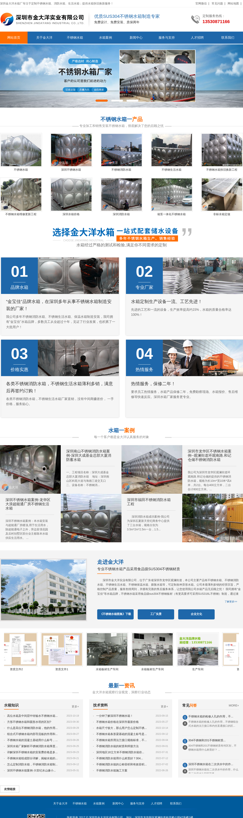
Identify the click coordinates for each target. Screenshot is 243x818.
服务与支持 (167, 37)
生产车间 (200, 669)
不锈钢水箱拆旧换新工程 (221, 169)
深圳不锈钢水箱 (71, 169)
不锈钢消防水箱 (121, 169)
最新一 (121, 686)
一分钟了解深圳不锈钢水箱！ (114, 715)
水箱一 (121, 430)
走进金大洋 (110, 562)
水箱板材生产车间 (109, 669)
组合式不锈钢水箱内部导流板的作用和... (32, 734)
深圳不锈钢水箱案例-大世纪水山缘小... (31, 770)
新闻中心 (136, 37)
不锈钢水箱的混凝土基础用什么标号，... (32, 740)
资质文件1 (63, 669)
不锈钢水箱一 (121, 119)
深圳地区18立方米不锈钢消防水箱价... (120, 752)
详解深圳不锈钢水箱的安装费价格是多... (32, 752)
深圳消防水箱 (121, 214)
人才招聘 (197, 37)
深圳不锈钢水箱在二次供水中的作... (210, 764)
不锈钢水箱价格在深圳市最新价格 (117, 721)
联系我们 (227, 37)
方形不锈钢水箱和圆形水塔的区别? (29, 721)
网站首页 (13, 37)
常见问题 (217, 3)
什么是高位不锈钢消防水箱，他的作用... (32, 728)
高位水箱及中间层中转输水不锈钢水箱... (32, 715)
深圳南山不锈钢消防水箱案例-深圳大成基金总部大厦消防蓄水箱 (88, 455)
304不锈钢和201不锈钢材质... (207, 740)
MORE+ (234, 705)
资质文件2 (18, 669)
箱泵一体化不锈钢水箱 (171, 214)
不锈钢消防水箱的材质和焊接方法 (117, 746)
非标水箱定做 (221, 214)
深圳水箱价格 (71, 214)
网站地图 (233, 3)
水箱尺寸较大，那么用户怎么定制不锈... (121, 728)
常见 (189, 705)
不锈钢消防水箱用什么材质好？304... (119, 758)
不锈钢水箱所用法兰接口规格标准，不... (121, 740)
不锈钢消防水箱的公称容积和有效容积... (121, 764)
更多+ (75, 706)
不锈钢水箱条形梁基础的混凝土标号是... (121, 734)
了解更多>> (231, 601)
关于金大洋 (44, 37)
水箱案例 (105, 37)
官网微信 (201, 3)
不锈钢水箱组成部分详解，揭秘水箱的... (32, 758)
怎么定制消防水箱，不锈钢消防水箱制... (32, 764)
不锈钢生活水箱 (171, 169)
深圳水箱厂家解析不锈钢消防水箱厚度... (32, 746)
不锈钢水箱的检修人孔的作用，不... (210, 717)
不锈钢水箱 (75, 37)
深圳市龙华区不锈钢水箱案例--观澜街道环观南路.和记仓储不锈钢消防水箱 (209, 455)
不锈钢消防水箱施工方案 (111, 770)
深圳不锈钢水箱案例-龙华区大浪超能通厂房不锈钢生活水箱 (27, 504)
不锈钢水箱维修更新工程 (20, 214)
